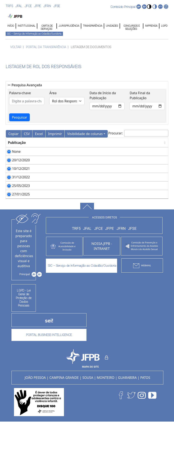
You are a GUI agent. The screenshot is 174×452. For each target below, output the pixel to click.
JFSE (56, 6)
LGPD (163, 25)
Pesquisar (19, 117)
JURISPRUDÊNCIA (69, 25)
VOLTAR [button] (15, 47)
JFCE (28, 6)
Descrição (42, 142)
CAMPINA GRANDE (64, 407)
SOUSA (87, 407)
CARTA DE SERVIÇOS (47, 26)
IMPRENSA (151, 25)
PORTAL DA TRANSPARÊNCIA (46, 47)
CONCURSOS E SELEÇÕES (131, 26)
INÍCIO (11, 25)
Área (53, 93)
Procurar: (138, 133)
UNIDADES (112, 25)
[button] (149, 6)
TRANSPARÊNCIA (92, 25)
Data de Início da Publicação (103, 95)
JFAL (18, 6)
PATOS (145, 407)
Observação (130, 142)
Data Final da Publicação (140, 95)
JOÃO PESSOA (35, 407)
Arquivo (78, 142)
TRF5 (9, 6)
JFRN (47, 6)
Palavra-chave (20, 93)
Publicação (17, 142)
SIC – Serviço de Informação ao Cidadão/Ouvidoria (34, 33)
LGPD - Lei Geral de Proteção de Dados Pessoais (23, 328)
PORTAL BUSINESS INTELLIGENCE (49, 365)
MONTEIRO (105, 407)
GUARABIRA (127, 407)
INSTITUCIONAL (26, 25)
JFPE (37, 6)
